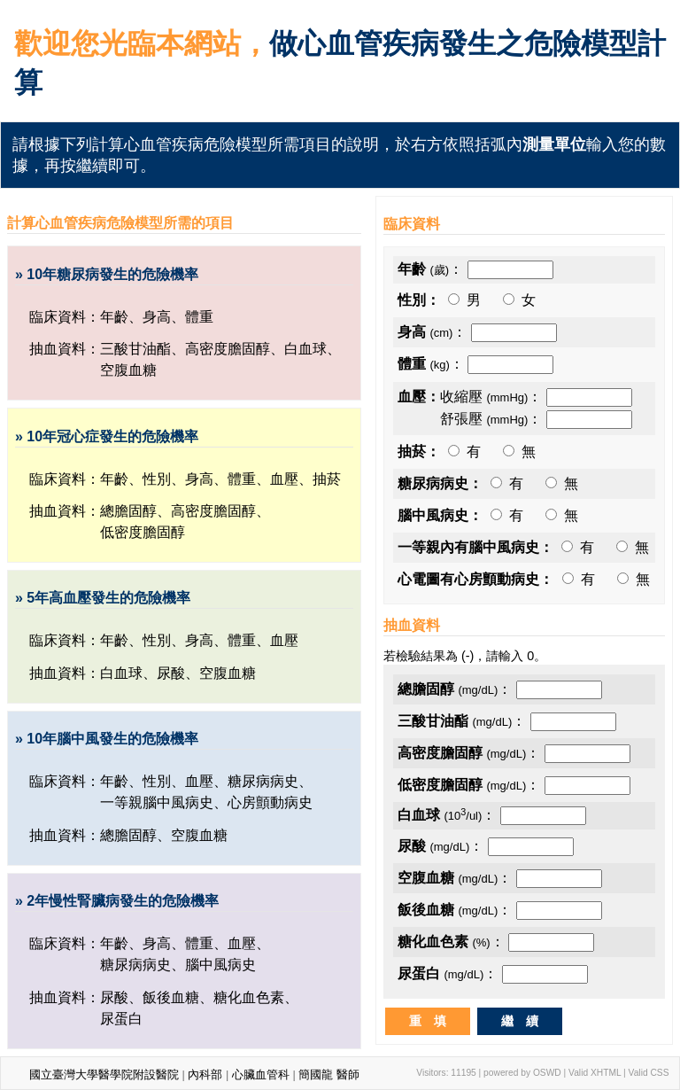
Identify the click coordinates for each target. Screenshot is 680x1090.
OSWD (547, 1073)
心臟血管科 (261, 1074)
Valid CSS (649, 1073)
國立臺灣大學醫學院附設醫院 (104, 1074)
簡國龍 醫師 (328, 1074)
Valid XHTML (594, 1073)
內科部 (205, 1074)
